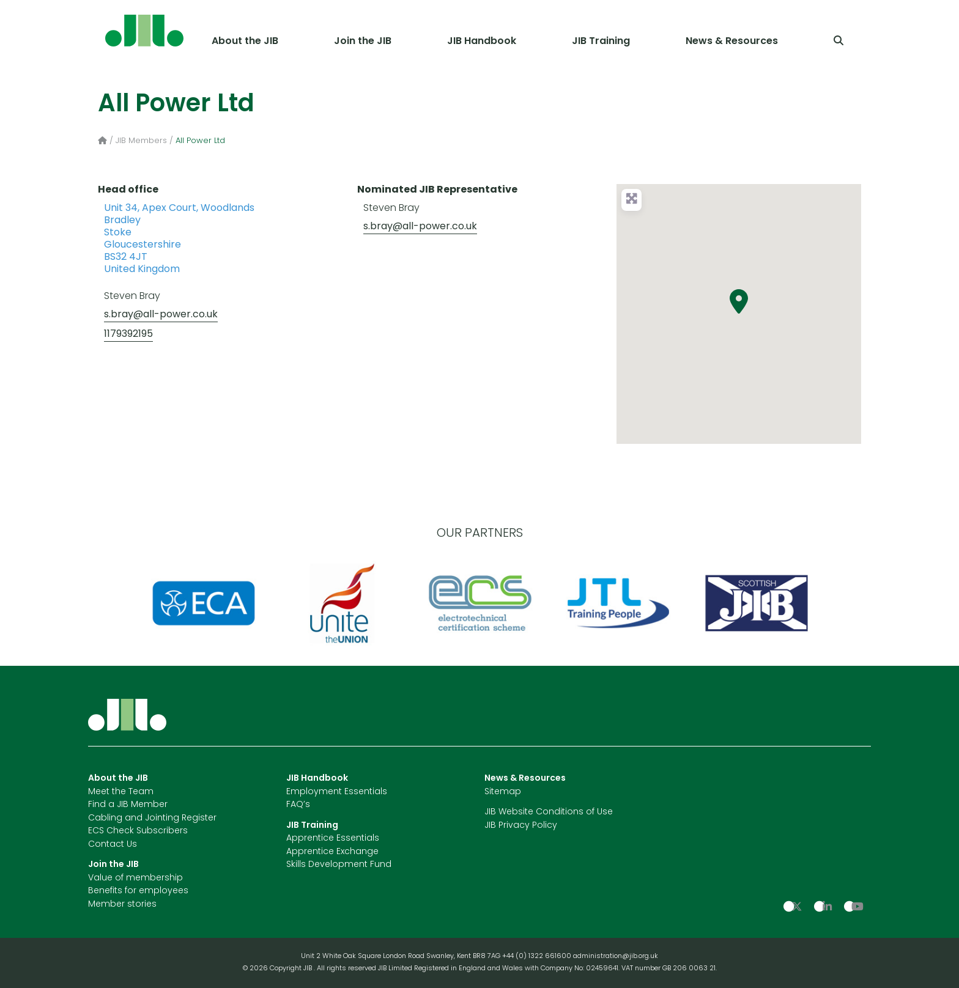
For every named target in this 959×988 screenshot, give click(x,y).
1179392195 (128, 334)
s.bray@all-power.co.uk (161, 315)
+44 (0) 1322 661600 (537, 956)
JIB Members (141, 141)
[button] (739, 301)
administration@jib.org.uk (615, 956)
